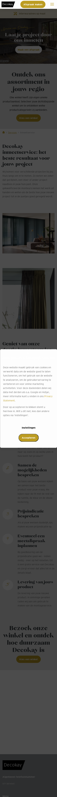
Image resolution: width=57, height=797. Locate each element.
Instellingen (28, 427)
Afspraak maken (32, 4)
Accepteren (28, 437)
